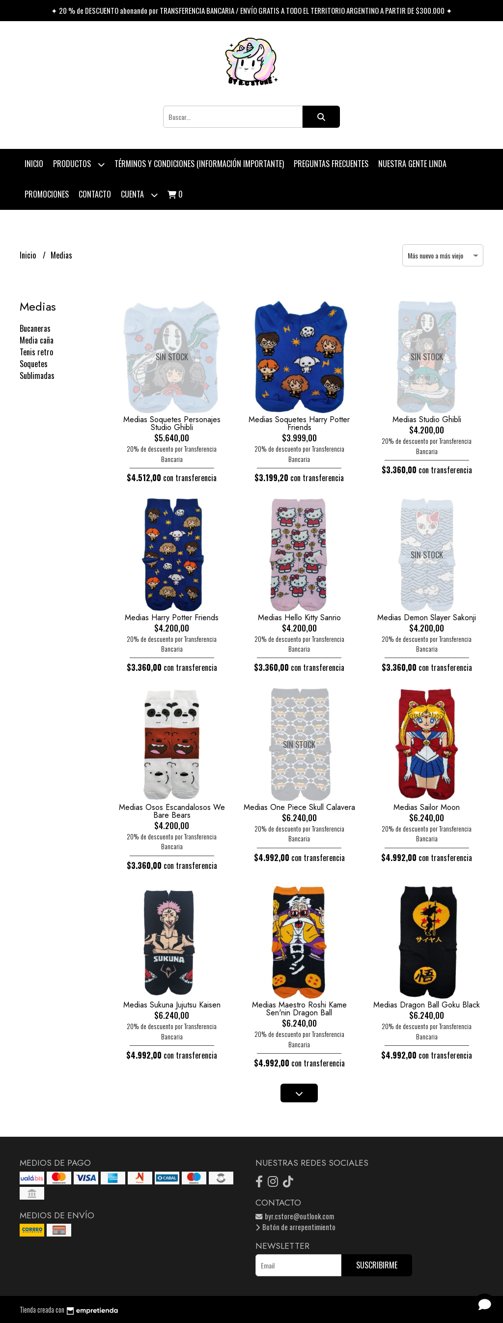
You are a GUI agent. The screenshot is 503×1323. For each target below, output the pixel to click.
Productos (79, 164)
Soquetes (34, 364)
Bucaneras (35, 328)
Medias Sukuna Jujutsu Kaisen (172, 1004)
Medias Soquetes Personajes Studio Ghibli (172, 423)
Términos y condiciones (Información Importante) (199, 164)
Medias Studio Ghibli (426, 419)
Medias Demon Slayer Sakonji (426, 617)
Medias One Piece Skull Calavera (299, 807)
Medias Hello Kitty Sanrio (299, 617)
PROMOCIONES (47, 194)
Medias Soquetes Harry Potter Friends (299, 423)
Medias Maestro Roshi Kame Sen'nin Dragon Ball (299, 1008)
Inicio (34, 164)
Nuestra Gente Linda (412, 164)
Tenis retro (36, 352)
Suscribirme (376, 1265)
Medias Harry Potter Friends (172, 617)
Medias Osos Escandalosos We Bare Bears (172, 811)
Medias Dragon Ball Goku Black (426, 1004)
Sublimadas (37, 375)
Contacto (95, 194)
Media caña (37, 340)
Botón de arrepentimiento (295, 1227)
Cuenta (139, 195)
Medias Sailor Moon (426, 807)
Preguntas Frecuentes (331, 164)
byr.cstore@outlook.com (294, 1216)
